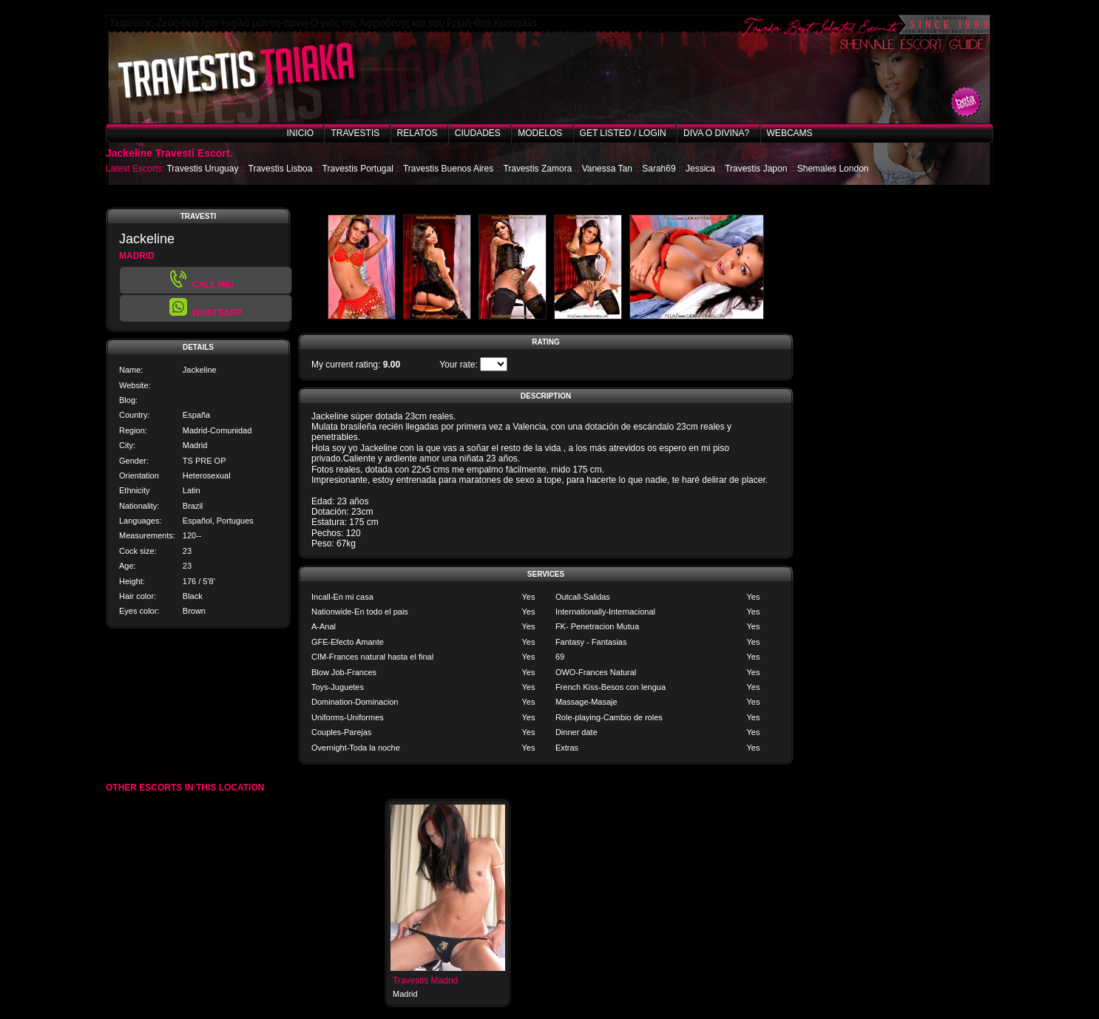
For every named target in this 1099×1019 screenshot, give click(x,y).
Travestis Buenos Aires (448, 168)
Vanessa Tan (607, 168)
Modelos (540, 133)
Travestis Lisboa (280, 168)
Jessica (700, 168)
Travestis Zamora (537, 168)
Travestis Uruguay (202, 168)
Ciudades (478, 133)
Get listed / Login (623, 133)
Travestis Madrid (425, 980)
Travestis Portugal (357, 168)
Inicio (300, 133)
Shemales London (833, 168)
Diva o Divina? (716, 133)
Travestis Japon (756, 168)
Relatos (417, 133)
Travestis (355, 133)
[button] (205, 308)
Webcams (790, 133)
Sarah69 (658, 168)
